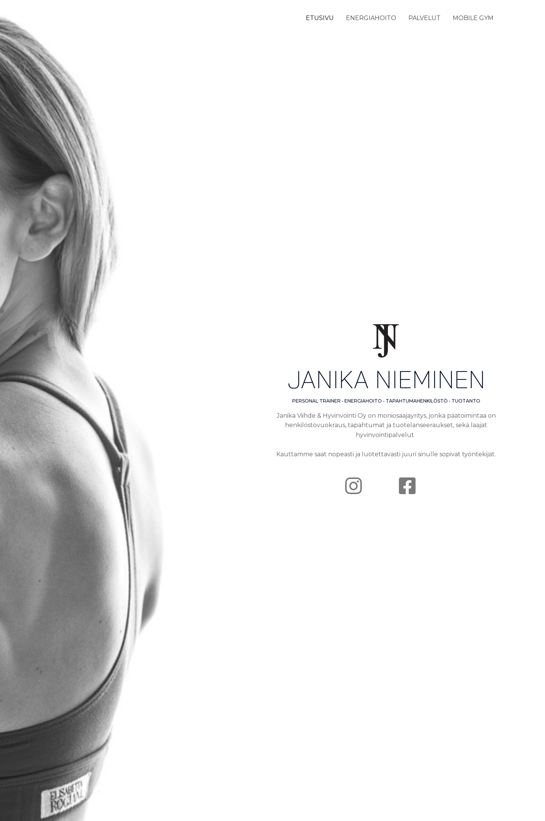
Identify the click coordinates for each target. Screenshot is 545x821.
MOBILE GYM (473, 18)
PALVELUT (424, 18)
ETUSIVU (320, 18)
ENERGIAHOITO (371, 18)
